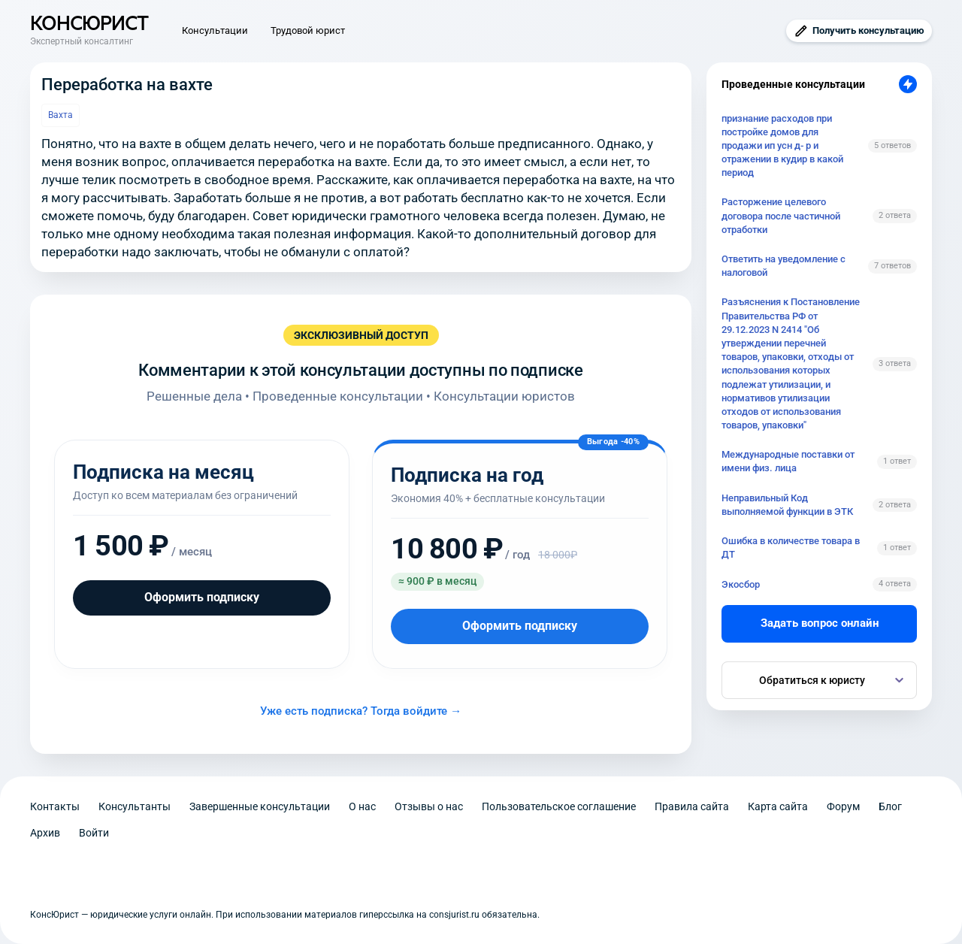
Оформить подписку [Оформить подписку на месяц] (201, 597)
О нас (362, 806)
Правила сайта (692, 806)
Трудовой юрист (308, 30)
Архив (45, 833)
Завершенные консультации (259, 806)
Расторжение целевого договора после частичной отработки (781, 215)
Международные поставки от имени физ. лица (788, 461)
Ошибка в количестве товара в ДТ (791, 547)
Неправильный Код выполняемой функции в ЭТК (787, 504)
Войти (94, 833)
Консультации (215, 30)
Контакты (55, 806)
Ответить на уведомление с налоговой (784, 265)
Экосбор (741, 584)
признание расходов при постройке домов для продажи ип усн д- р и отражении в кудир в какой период (782, 146)
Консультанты (134, 806)
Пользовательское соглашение (559, 806)
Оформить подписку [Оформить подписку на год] (519, 626)
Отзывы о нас (429, 806)
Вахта (60, 115)
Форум (843, 806)
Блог (890, 806)
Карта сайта (778, 806)
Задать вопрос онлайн (820, 623)
